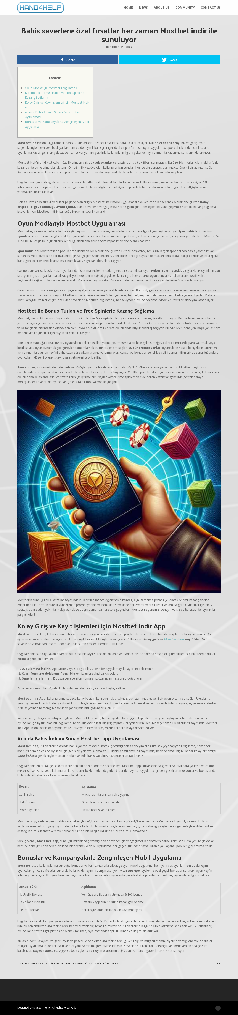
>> (218, 963)
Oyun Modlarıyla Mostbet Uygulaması (51, 88)
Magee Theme (42, 1007)
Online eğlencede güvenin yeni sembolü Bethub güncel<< (68, 963)
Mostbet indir (174, 639)
